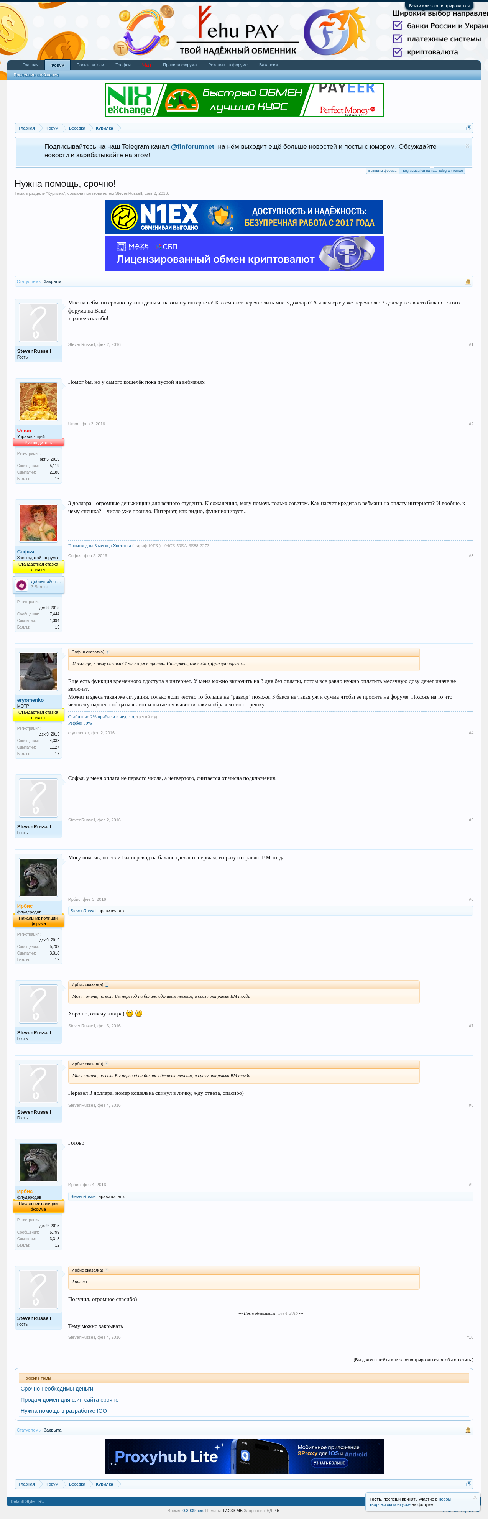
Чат (146, 65)
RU (41, 1501)
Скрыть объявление (467, 146)
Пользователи (90, 65)
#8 (471, 1105)
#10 (470, 1337)
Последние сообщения (36, 74)
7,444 (54, 614)
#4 (471, 733)
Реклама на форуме (228, 65)
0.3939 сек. (193, 1510)
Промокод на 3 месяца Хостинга (100, 545)
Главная (31, 65)
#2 (471, 423)
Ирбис (74, 899)
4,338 (54, 741)
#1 (471, 344)
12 (57, 960)
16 (57, 479)
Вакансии (268, 65)
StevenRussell (128, 193)
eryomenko (30, 700)
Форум (58, 65)
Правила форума (180, 65)
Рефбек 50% (80, 723)
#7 (471, 1026)
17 (57, 754)
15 (57, 627)
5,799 (54, 947)
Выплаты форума (382, 171)
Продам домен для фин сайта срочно (70, 1400)
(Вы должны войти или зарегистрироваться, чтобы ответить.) (414, 1360)
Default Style (23, 1501)
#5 (471, 820)
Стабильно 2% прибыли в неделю (101, 716)
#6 (471, 899)
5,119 (54, 466)
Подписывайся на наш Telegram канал (432, 170)
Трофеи (123, 65)
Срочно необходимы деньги (57, 1389)
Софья (25, 552)
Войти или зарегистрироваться (439, 5)
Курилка (56, 193)
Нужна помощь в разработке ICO (64, 1411)
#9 (471, 1184)
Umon (73, 423)
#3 (471, 555)
